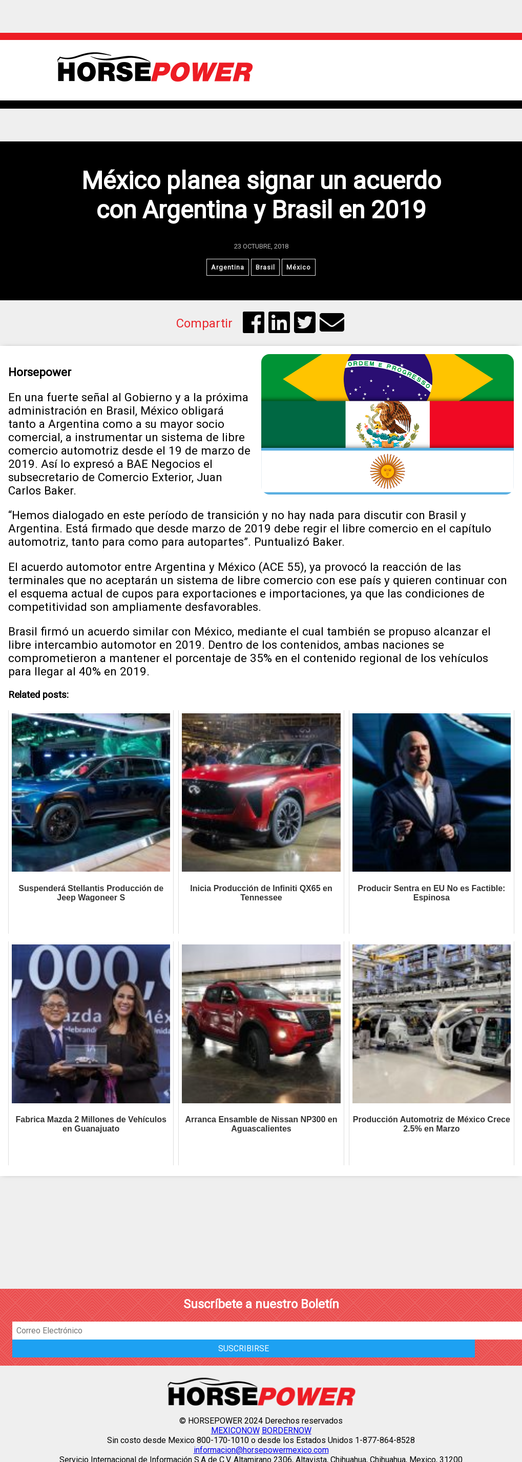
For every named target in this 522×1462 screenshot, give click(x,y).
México (298, 267)
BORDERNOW (286, 1430)
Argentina (227, 267)
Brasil (265, 267)
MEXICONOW (235, 1430)
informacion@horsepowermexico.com (261, 1450)
